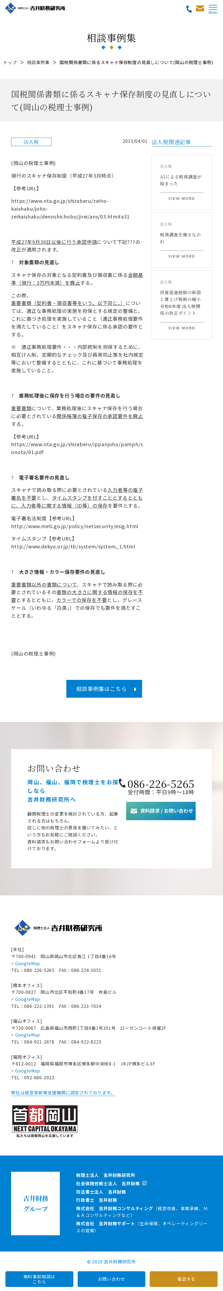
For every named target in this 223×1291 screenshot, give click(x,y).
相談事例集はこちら (101, 689)
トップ (10, 62)
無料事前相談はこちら (39, 1279)
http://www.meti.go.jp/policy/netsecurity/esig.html (74, 525)
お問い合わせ (111, 1279)
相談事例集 (38, 62)
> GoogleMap (25, 963)
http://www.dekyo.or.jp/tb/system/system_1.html (73, 546)
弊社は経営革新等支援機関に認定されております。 (63, 1092)
